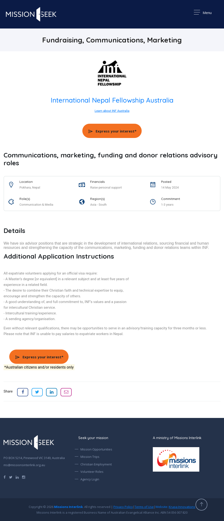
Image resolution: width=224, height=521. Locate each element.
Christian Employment (96, 464)
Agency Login (89, 479)
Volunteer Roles (91, 471)
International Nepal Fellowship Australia (112, 100)
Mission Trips (89, 457)
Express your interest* (112, 131)
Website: (175, 507)
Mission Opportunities (96, 449)
